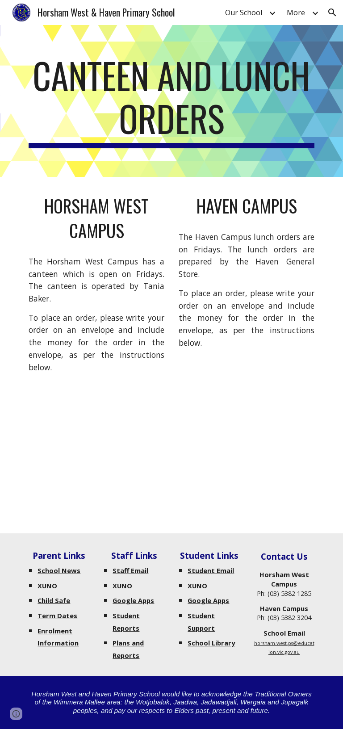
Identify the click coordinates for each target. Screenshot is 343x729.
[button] (332, 12)
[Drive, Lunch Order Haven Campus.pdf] (246, 426)
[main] (171, 101)
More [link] (296, 12)
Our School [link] (243, 12)
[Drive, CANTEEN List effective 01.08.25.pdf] (96, 451)
